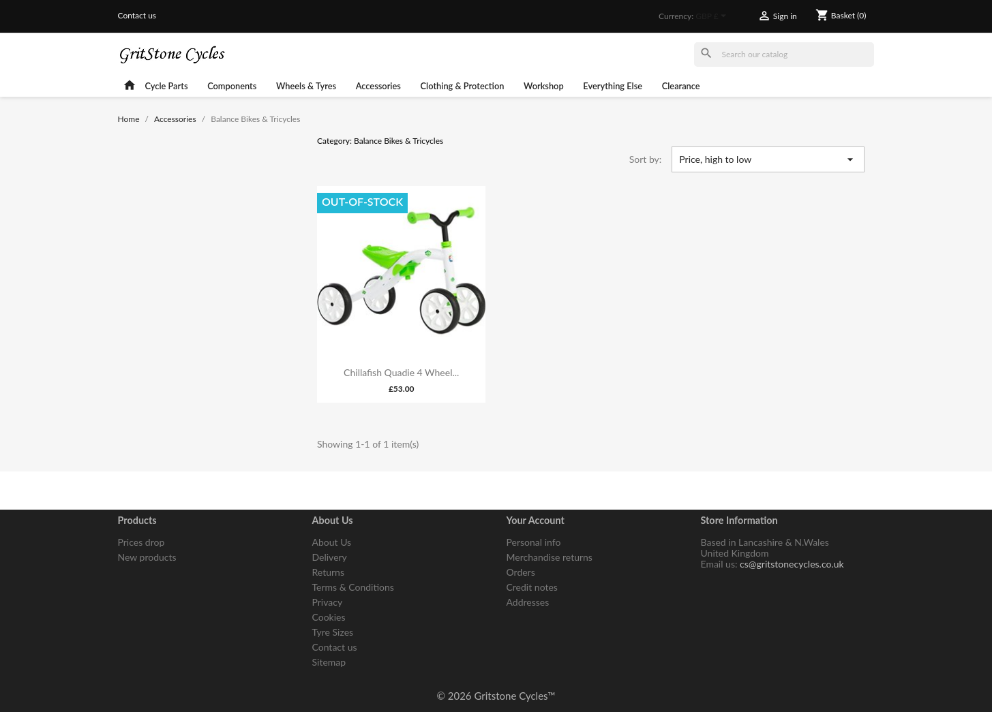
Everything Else (612, 85)
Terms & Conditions (353, 587)
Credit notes (532, 587)
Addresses (528, 602)
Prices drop (141, 542)
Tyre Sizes (333, 632)
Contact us (137, 15)
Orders (521, 572)
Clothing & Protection (463, 85)
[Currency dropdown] (712, 17)
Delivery (329, 557)
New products (147, 557)
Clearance (681, 85)
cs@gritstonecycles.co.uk (792, 564)
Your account (536, 520)
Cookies (329, 617)
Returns (328, 572)
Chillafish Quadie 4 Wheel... (401, 372)
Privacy (327, 602)
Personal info (534, 542)
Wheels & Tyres (306, 85)
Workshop (544, 85)
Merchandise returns (549, 557)
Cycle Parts (166, 85)
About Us (332, 542)
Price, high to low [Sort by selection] (767, 159)
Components (231, 85)
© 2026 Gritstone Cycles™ (495, 696)
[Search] (784, 54)
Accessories (378, 85)
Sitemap (329, 662)
